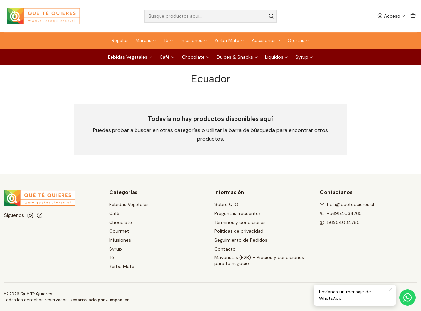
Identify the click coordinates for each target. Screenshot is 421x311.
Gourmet (119, 231)
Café (167, 57)
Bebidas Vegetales (130, 57)
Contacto (224, 249)
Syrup (304, 57)
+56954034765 (341, 213)
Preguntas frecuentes (237, 213)
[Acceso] (391, 16)
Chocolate (196, 57)
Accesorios (266, 40)
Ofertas (299, 40)
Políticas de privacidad (238, 231)
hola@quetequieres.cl (347, 204)
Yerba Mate (229, 40)
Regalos (120, 40)
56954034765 (339, 222)
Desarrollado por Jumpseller (99, 300)
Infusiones (194, 40)
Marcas (146, 40)
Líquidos (276, 57)
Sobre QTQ (226, 204)
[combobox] (210, 16)
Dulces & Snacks (237, 57)
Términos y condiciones (240, 222)
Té (168, 40)
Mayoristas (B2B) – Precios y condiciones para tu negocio (259, 260)
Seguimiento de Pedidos (240, 240)
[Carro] (413, 16)
